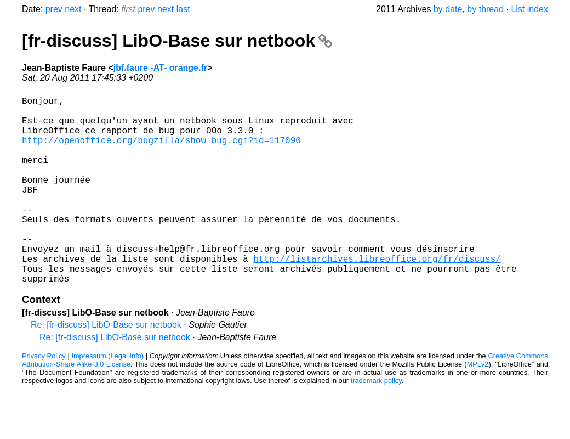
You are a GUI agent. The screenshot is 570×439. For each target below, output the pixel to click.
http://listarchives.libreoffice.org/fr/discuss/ (376, 296)
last (183, 9)
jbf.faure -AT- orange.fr (160, 67)
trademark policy (376, 422)
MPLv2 (478, 406)
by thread (485, 9)
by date (448, 9)
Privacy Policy (44, 397)
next (73, 9)
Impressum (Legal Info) (107, 397)
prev (53, 9)
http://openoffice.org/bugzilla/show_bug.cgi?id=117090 (161, 151)
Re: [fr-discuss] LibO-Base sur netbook (106, 366)
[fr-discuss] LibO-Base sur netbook (177, 40)
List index (529, 9)
